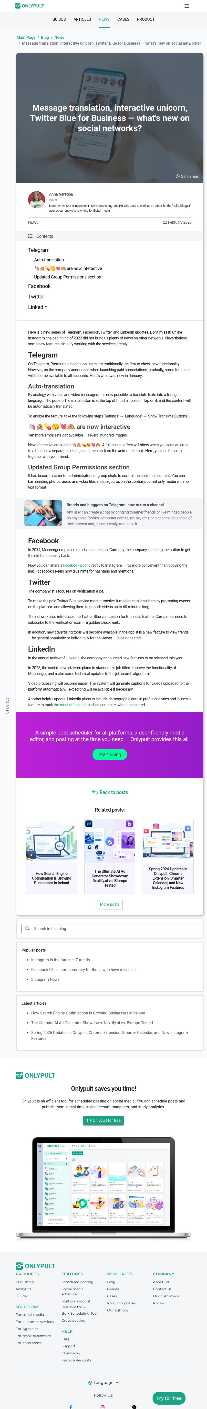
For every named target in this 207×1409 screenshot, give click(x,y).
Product (146, 19)
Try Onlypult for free (103, 1120)
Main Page (26, 37)
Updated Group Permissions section (67, 276)
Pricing (159, 1303)
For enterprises (28, 1343)
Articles (82, 19)
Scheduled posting (77, 1282)
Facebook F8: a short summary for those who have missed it (83, 969)
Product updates (121, 1303)
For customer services (35, 1322)
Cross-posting (73, 1320)
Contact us (162, 1289)
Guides (59, 19)
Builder (22, 1296)
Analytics (23, 1289)
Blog (45, 37)
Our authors (117, 1310)
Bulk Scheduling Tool (80, 1313)
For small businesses (33, 1336)
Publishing (25, 1282)
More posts (110, 904)
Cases (123, 19)
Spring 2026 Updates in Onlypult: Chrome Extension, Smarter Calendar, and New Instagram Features (168, 878)
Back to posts (110, 792)
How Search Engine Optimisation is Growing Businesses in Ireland (51, 878)
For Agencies (27, 1329)
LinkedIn (37, 307)
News (104, 19)
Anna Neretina (61, 194)
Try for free (169, 1398)
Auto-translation (49, 259)
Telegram (39, 250)
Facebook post (75, 565)
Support (68, 1346)
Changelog (71, 1353)
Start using (110, 754)
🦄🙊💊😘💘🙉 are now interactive (68, 268)
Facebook (39, 286)
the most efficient (68, 705)
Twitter (36, 297)
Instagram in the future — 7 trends (60, 960)
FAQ (65, 1339)
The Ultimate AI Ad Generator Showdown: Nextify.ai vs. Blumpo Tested (110, 878)
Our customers (166, 1296)
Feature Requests (76, 1360)
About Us (161, 1282)
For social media (30, 1314)
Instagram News (45, 979)
